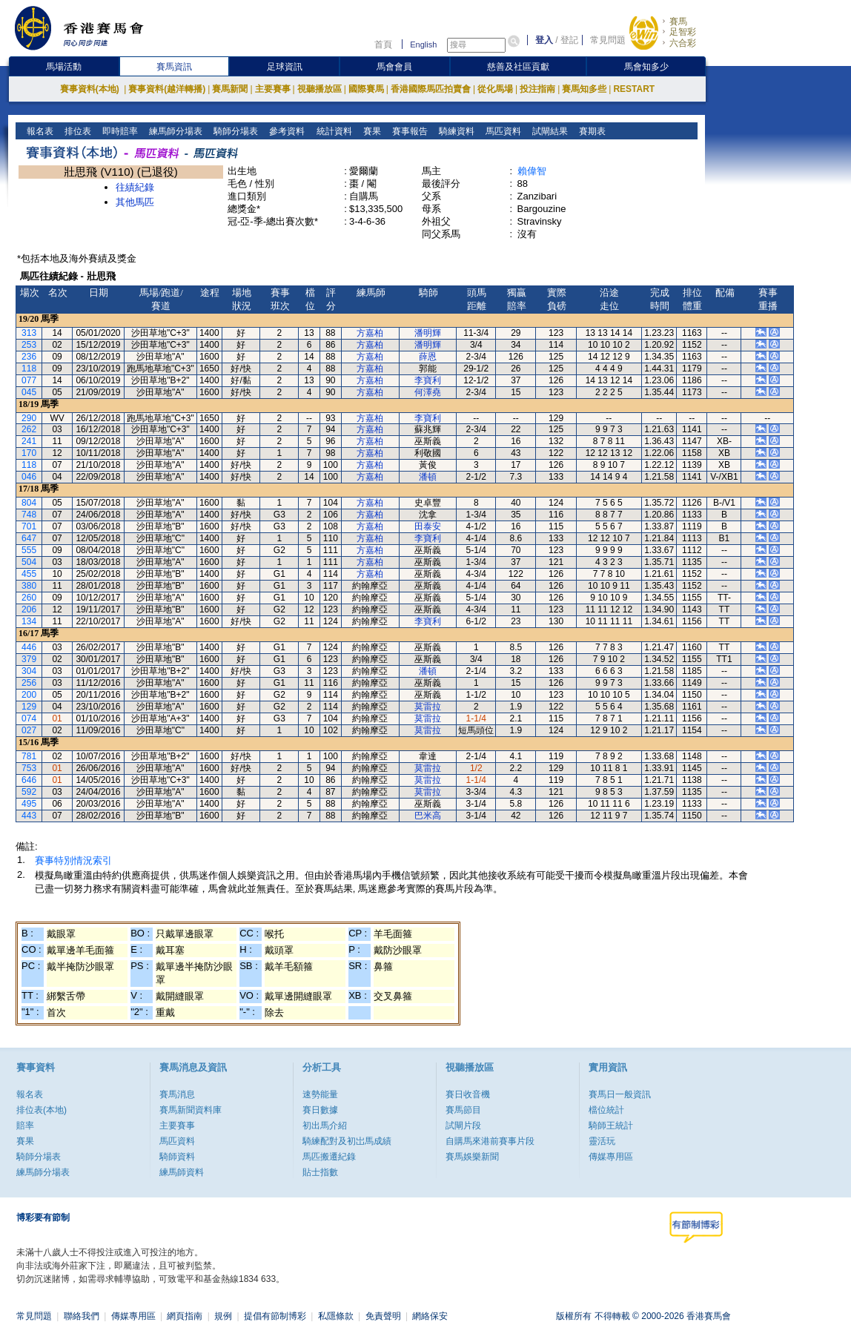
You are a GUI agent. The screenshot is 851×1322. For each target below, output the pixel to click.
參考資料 (286, 131)
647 (28, 538)
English (423, 44)
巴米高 (427, 815)
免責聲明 (383, 1316)
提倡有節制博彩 (275, 1316)
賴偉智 (531, 170)
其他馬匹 (135, 202)
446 (28, 647)
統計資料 (332, 131)
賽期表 (590, 131)
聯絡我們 (81, 1316)
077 (28, 380)
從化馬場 (495, 89)
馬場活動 (64, 67)
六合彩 (682, 43)
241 (28, 441)
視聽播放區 (319, 89)
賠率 (25, 1125)
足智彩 (682, 32)
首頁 (383, 44)
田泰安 (427, 526)
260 (28, 597)
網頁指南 (184, 1316)
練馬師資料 (181, 1172)
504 (28, 562)
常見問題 (608, 40)
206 (28, 609)
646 (28, 780)
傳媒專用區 (611, 1156)
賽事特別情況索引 (73, 860)
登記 (569, 40)
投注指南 (537, 89)
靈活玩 (602, 1141)
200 (28, 695)
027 (28, 730)
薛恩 (428, 356)
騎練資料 (455, 131)
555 (28, 550)
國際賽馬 (366, 89)
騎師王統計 (611, 1125)
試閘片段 (463, 1125)
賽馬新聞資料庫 (190, 1110)
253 (28, 345)
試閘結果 (548, 131)
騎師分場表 (234, 131)
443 (28, 815)
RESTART (634, 89)
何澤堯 (427, 392)
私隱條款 (336, 1316)
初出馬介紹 (324, 1125)
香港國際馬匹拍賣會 (431, 89)
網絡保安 (430, 1316)
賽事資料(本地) (91, 89)
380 (28, 586)
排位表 (76, 131)
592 (28, 792)
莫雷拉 (427, 706)
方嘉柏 (370, 333)
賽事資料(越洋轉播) (166, 89)
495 (28, 804)
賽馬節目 (463, 1110)
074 (28, 718)
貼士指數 (320, 1172)
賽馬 (678, 21)
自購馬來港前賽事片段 (490, 1141)
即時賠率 (119, 131)
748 (28, 514)
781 (28, 756)
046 (28, 477)
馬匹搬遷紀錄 (329, 1156)
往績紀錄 (135, 187)
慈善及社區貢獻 (518, 67)
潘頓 (428, 477)
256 (28, 683)
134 (28, 621)
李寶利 (427, 380)
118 (28, 368)
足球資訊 (284, 67)
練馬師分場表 (174, 131)
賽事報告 (408, 131)
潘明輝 (427, 333)
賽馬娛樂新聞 (472, 1156)
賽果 (370, 131)
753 (28, 768)
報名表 (38, 131)
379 (28, 659)
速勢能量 (320, 1094)
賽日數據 (320, 1110)
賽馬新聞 (230, 89)
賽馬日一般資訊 (620, 1094)
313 (28, 333)
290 (28, 418)
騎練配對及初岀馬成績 (346, 1141)
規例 (223, 1316)
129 (28, 706)
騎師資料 (177, 1156)
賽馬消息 (177, 1094)
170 (28, 453)
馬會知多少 (646, 67)
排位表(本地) (41, 1110)
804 (28, 503)
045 (28, 392)
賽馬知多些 (584, 89)
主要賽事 (273, 89)
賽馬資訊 (174, 67)
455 (28, 574)
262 (28, 429)
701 (28, 526)
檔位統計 (606, 1110)
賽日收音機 (468, 1094)
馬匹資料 (501, 131)
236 (28, 356)
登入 (544, 40)
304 (28, 671)
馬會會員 (394, 67)
